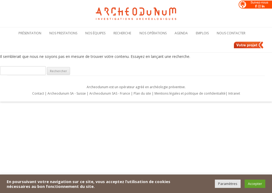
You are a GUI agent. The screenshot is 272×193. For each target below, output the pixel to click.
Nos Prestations (63, 33)
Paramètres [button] (227, 183)
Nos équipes (95, 33)
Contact (38, 93)
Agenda (181, 33)
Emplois (202, 33)
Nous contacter (231, 33)
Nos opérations (153, 33)
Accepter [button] (255, 183)
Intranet (234, 93)
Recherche (122, 33)
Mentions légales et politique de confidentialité (190, 93)
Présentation (30, 33)
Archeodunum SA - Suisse (66, 93)
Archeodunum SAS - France (109, 93)
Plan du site (143, 93)
